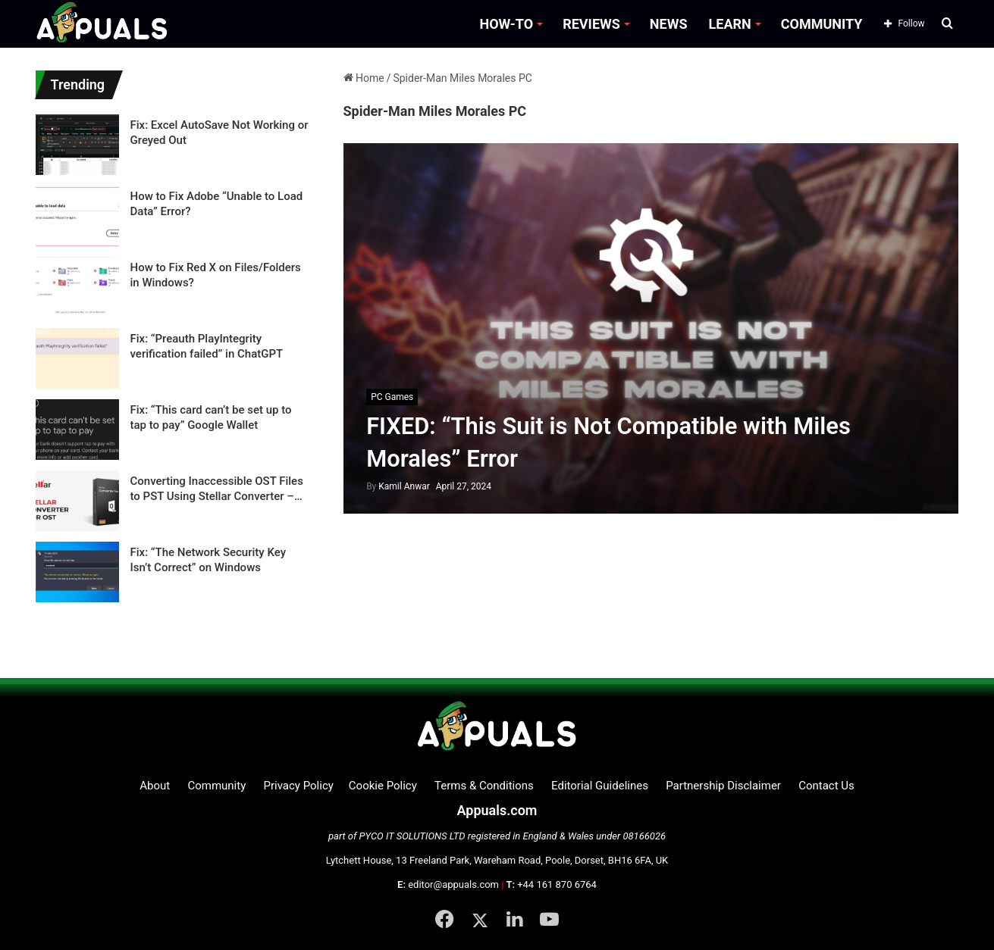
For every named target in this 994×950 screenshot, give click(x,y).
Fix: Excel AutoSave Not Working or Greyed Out (219, 132)
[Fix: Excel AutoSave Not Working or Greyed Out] (77, 144)
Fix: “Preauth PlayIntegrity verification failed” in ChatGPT (207, 346)
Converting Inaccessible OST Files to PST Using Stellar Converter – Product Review (216, 489)
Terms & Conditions (484, 785)
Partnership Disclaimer (723, 785)
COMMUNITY (822, 24)
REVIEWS (591, 24)
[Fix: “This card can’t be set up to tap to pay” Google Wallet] (77, 429)
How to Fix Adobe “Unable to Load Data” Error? (216, 203)
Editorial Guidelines (599, 785)
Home (363, 78)
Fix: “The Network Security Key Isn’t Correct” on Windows (208, 559)
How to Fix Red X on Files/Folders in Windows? (215, 275)
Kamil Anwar (398, 486)
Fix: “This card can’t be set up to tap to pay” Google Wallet (211, 417)
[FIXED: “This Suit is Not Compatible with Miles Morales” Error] (650, 328)
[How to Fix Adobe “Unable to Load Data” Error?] (77, 216)
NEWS (669, 24)
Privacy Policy (298, 785)
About (155, 785)
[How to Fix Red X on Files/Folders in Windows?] (77, 287)
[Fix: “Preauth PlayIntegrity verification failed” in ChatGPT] (77, 358)
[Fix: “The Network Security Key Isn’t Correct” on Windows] (77, 572)
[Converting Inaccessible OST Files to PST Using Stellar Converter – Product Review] (77, 500)
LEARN (730, 24)
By (372, 486)
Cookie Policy (383, 785)
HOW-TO (506, 24)
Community (216, 785)
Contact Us (826, 785)
